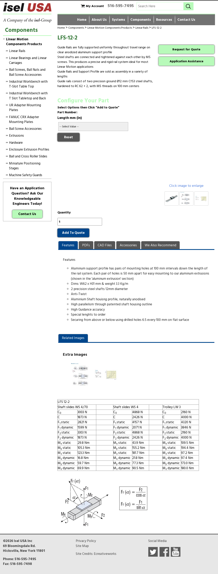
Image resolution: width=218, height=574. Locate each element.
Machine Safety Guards (25, 175)
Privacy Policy (86, 541)
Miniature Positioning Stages (24, 166)
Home (81, 20)
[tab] (68, 245)
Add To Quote (73, 233)
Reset (68, 137)
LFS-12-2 (157, 27)
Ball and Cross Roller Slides (28, 156)
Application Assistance (186, 61)
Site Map (82, 546)
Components (140, 20)
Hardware (16, 143)
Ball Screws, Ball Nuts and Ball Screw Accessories (27, 72)
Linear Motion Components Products (109, 27)
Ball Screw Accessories (25, 129)
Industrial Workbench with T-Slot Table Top (28, 84)
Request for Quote (186, 49)
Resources (164, 20)
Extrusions (16, 135)
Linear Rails (141, 27)
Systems (118, 20)
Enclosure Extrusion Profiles (29, 149)
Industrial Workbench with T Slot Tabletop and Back (28, 95)
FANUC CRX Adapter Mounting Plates (24, 119)
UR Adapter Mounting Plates (25, 107)
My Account (95, 6)
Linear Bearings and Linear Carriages (28, 60)
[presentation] (68, 245)
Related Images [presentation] (73, 338)
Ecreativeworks (105, 553)
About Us (99, 20)
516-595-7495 (121, 5)
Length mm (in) (69, 118)
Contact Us (186, 20)
